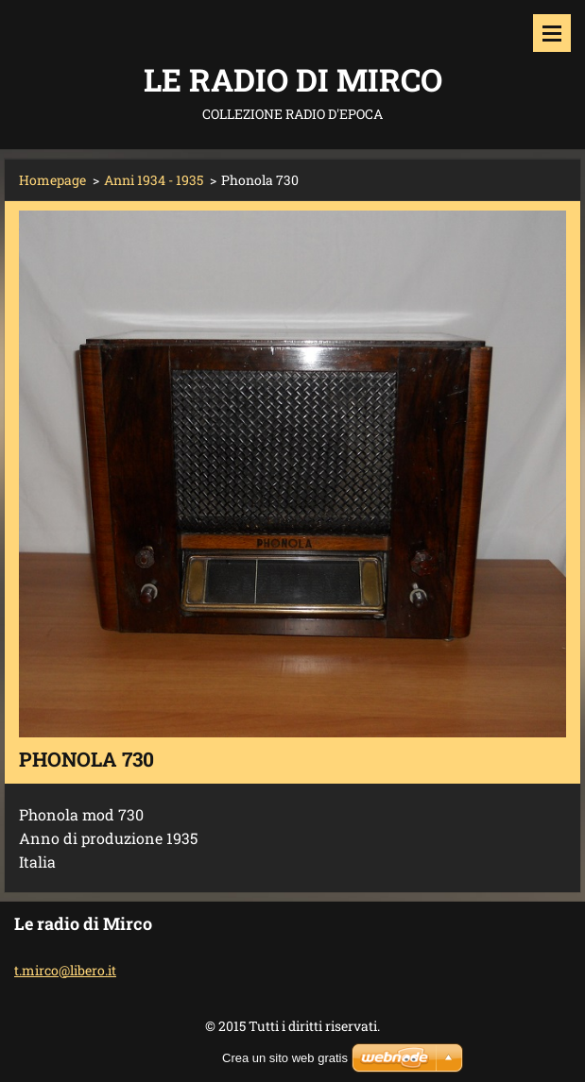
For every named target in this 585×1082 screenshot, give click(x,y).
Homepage (52, 180)
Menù (552, 33)
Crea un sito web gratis (285, 1058)
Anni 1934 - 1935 (153, 180)
